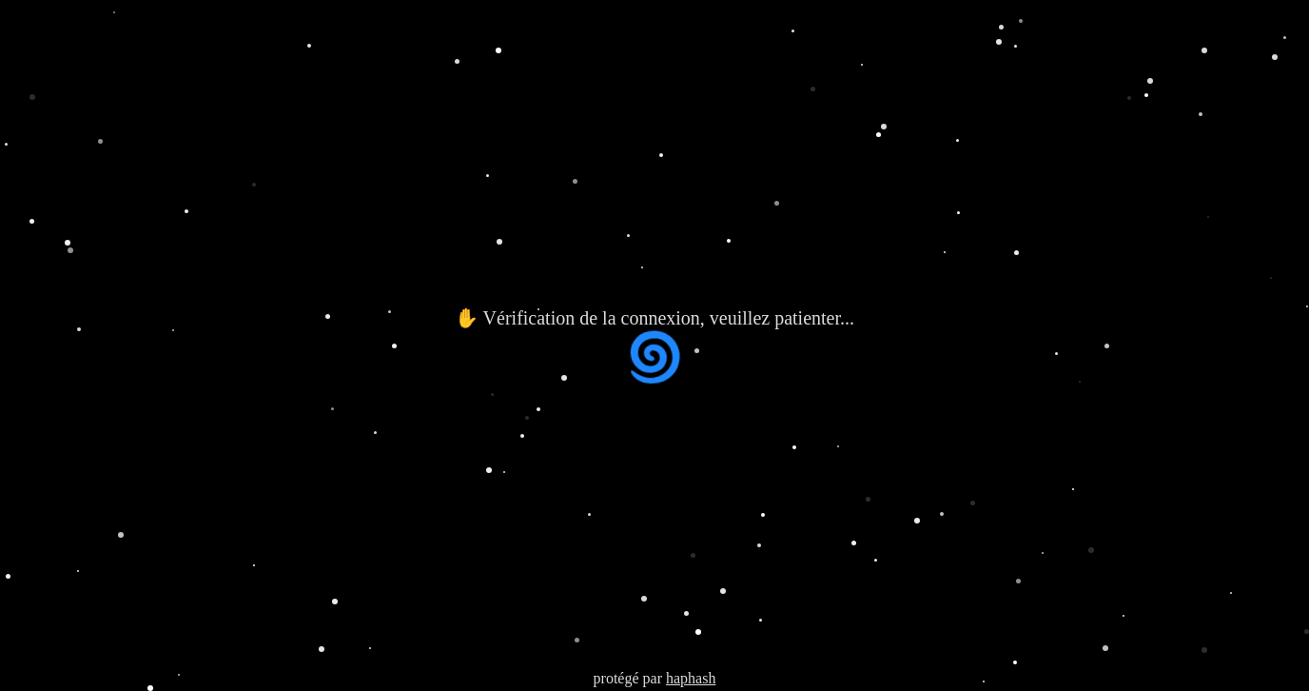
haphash (690, 678)
